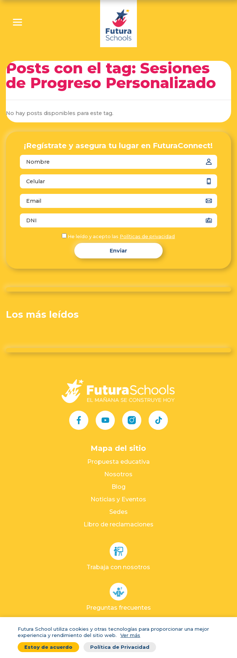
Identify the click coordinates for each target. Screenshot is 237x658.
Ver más (130, 635)
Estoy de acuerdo (48, 647)
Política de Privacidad (119, 647)
